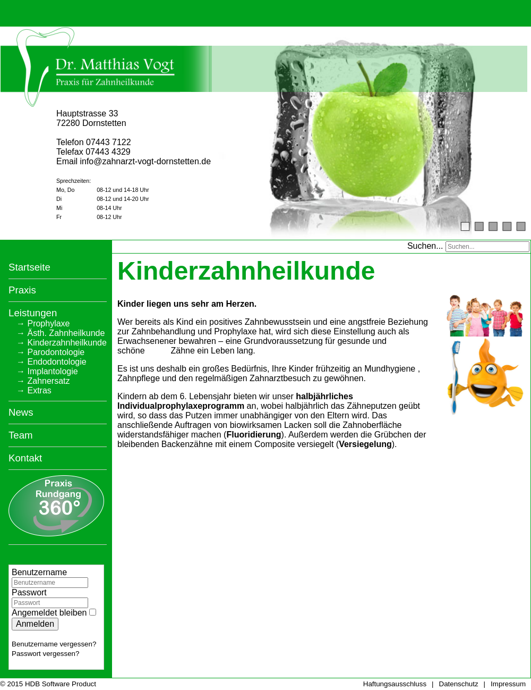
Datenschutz (458, 683)
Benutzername (39, 570)
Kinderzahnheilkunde (66, 341)
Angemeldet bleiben (49, 611)
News (20, 410)
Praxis (22, 288)
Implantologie (52, 369)
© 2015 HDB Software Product (48, 683)
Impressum (508, 683)
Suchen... (425, 244)
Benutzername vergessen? (54, 642)
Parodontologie (55, 350)
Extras (39, 388)
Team (20, 433)
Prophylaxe (48, 321)
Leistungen (32, 311)
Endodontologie (56, 360)
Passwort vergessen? (45, 652)
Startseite (29, 265)
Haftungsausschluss (394, 683)
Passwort (29, 590)
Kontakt (25, 456)
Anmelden (35, 622)
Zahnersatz (48, 379)
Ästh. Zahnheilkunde (66, 331)
